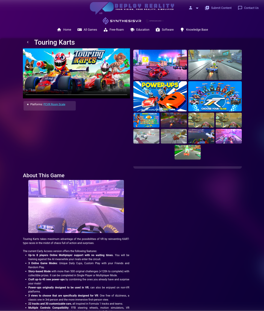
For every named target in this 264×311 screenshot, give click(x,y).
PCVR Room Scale (54, 104)
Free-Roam (113, 29)
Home (64, 29)
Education (139, 29)
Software (164, 29)
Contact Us (248, 8)
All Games (87, 29)
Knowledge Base (194, 29)
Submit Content (218, 8)
